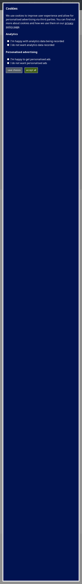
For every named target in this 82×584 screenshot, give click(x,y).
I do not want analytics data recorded (32, 45)
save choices (14, 70)
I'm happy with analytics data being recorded (37, 41)
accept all (31, 70)
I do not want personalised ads (28, 63)
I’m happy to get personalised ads (30, 59)
